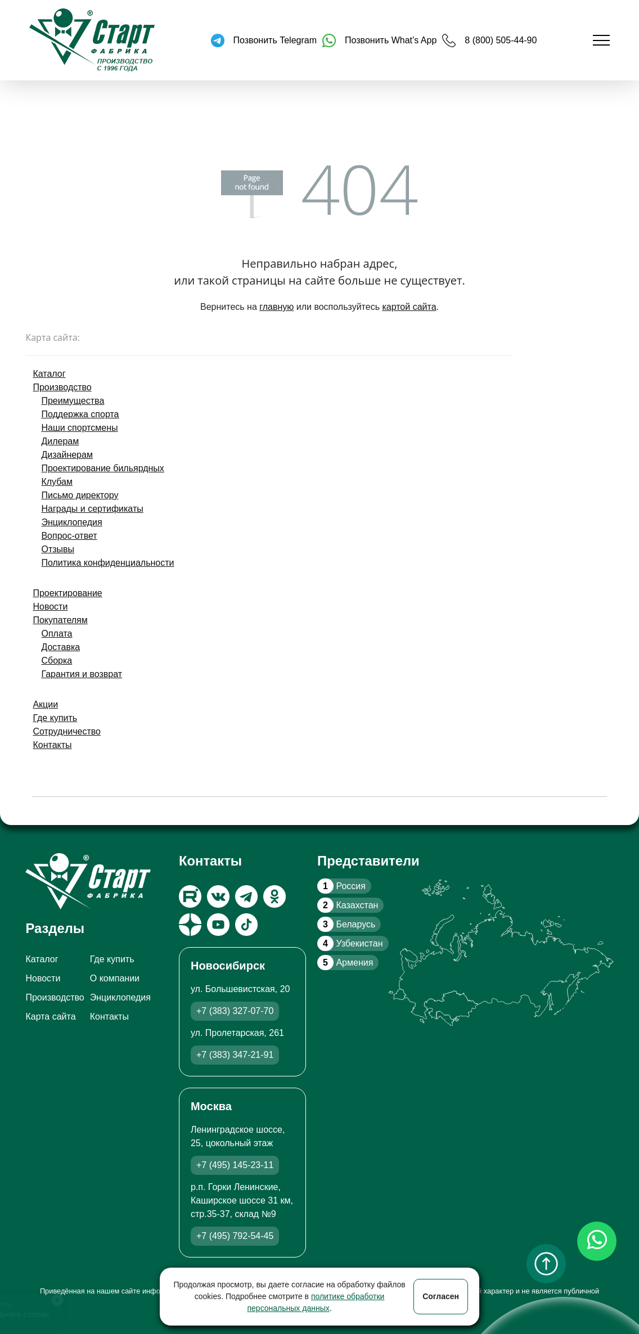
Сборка (56, 660)
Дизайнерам (66, 454)
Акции (45, 704)
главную (276, 307)
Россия (341, 886)
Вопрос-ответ (69, 535)
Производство (62, 387)
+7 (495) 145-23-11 (234, 1165)
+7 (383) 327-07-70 (234, 1011)
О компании (115, 978)
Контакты (52, 745)
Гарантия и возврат (81, 674)
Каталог (49, 373)
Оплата (56, 633)
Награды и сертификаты (92, 508)
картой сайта (409, 307)
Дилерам (60, 441)
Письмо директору (79, 495)
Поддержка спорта (80, 414)
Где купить (55, 718)
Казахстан (347, 905)
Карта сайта (50, 1016)
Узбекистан (349, 943)
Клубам (57, 481)
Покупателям (60, 620)
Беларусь (346, 924)
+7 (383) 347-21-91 (234, 1055)
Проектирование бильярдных (102, 468)
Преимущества (72, 400)
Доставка (60, 647)
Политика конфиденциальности (107, 562)
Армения (345, 962)
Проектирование (67, 593)
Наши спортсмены (79, 427)
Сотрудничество (67, 731)
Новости (50, 606)
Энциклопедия (71, 522)
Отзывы (57, 549)
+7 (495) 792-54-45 (234, 1236)
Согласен (440, 1296)
